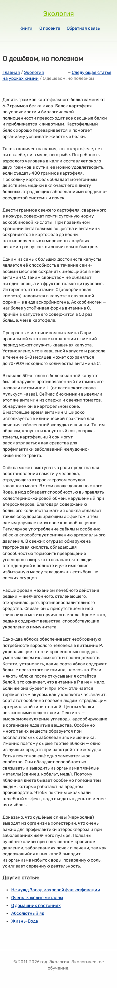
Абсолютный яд (27, 913)
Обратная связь (83, 28)
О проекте (49, 28)
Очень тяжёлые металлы (37, 897)
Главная (11, 72)
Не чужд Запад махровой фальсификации (55, 890)
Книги (25, 28)
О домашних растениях (36, 905)
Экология (58, 13)
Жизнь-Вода (24, 921)
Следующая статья (91, 72)
